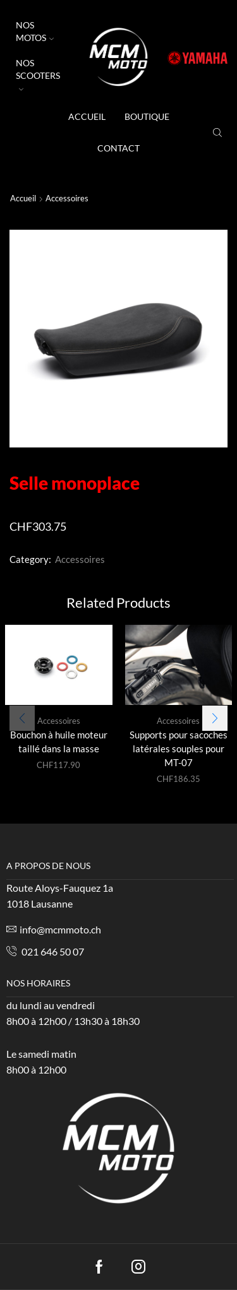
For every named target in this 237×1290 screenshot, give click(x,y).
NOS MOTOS (35, 31)
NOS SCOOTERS (38, 74)
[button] (215, 712)
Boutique (147, 116)
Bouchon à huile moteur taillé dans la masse (58, 741)
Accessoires (67, 198)
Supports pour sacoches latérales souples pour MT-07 (179, 748)
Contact (118, 148)
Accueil (23, 198)
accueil (87, 116)
